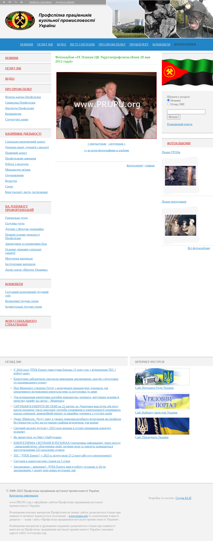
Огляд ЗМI (13, 68)
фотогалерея (135, 165)
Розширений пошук (179, 124)
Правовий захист (16, 152)
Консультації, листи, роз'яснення (26, 192)
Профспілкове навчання (20, 158)
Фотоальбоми (178, 143)
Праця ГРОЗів (171, 152)
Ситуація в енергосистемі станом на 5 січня (42, 461)
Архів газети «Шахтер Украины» (26, 269)
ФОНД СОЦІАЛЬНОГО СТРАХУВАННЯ (21, 322)
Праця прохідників (174, 201)
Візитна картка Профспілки (23, 97)
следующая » (116, 143)
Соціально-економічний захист (25, 141)
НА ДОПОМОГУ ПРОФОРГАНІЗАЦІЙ (19, 208)
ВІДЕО (61, 44)
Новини (26, 44)
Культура (11, 180)
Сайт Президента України (151, 437)
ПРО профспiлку (112, 44)
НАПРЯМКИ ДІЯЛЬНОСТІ (23, 133)
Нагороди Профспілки (19, 108)
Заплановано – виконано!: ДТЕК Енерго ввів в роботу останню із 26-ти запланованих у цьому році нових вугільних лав (60, 468)
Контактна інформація (23, 495)
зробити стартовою (40, 2)
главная (150, 165)
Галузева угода (14, 223)
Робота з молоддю (16, 164)
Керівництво (13, 113)
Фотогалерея (185, 44)
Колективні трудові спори (21, 301)
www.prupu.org (78, 516)
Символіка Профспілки (20, 102)
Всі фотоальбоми (199, 248)
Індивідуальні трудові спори (23, 306)
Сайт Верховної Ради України (154, 387)
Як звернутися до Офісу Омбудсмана (37, 437)
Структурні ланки (16, 119)
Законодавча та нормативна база (26, 243)
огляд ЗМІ (45, 44)
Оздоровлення (14, 175)
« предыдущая (97, 143)
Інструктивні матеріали (20, 264)
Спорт (9, 186)
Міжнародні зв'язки (18, 169)
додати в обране (65, 2)
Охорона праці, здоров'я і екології (27, 147)
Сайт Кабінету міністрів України (156, 412)
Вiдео (9, 78)
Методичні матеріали (19, 258)
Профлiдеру (139, 44)
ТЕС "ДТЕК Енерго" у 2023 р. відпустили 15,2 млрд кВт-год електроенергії (62, 455)
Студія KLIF (184, 498)
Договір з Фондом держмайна (24, 229)
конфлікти (161, 44)
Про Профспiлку (18, 89)
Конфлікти (14, 284)
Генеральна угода (16, 217)
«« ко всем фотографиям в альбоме (106, 150)
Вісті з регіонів (82, 44)
